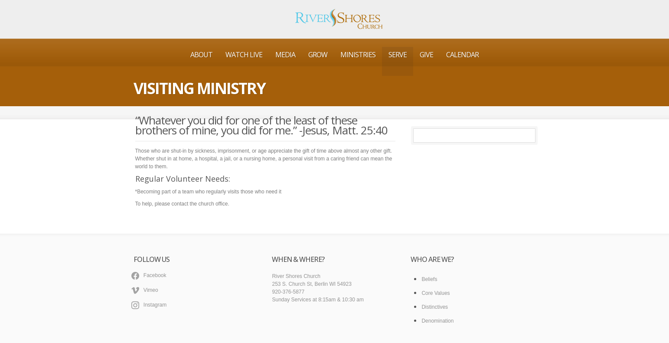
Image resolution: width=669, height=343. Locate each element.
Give (426, 54)
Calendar (462, 54)
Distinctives (434, 307)
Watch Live (243, 54)
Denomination (437, 321)
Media (285, 54)
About (201, 54)
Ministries (357, 54)
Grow (317, 54)
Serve (397, 54)
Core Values (435, 293)
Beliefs (429, 279)
